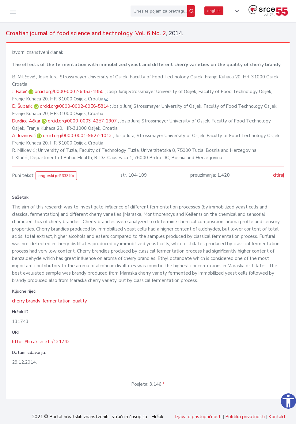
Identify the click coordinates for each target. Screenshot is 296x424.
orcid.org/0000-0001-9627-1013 (77, 136)
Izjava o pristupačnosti (198, 417)
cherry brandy (26, 301)
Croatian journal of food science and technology (69, 33)
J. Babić (20, 91)
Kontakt (277, 417)
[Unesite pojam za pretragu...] (159, 11)
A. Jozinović (24, 136)
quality (80, 301)
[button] (236, 11)
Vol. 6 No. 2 (150, 33)
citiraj (278, 175)
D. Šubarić (23, 106)
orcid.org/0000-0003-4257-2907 (82, 121)
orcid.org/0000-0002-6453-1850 (69, 91)
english (214, 10)
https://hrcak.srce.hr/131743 (41, 342)
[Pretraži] (191, 11)
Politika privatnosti (245, 417)
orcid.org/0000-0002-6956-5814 (74, 106)
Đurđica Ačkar (27, 121)
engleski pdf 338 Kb (56, 175)
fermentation (56, 301)
